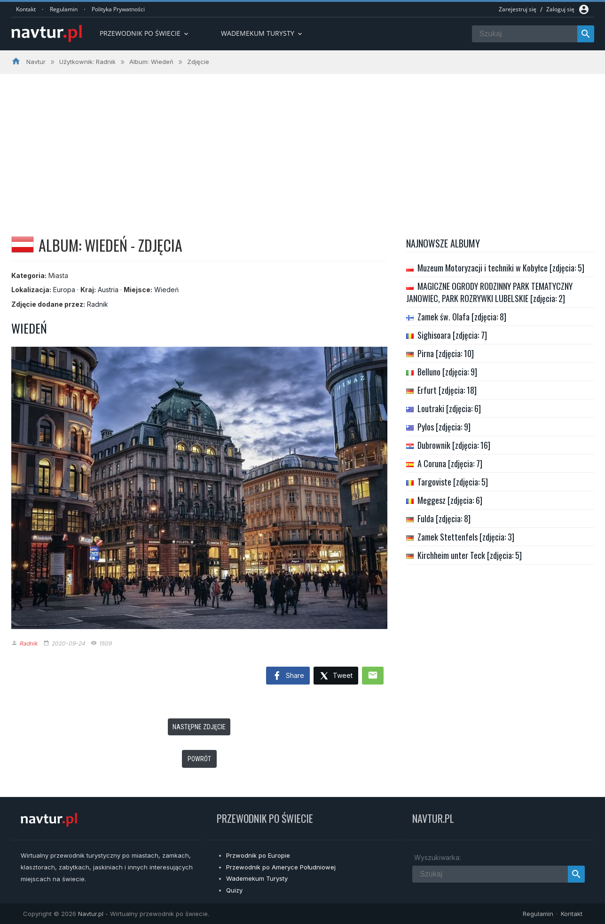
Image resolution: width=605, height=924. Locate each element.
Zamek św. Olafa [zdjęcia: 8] (461, 317)
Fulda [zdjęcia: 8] (444, 518)
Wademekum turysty (262, 33)
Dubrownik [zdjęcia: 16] (453, 445)
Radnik (97, 304)
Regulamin (64, 9)
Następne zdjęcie (199, 727)
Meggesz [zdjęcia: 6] (449, 500)
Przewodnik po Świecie (145, 33)
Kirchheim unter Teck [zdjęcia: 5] (469, 555)
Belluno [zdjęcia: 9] (447, 372)
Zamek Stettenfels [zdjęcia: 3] (465, 537)
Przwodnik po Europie (258, 855)
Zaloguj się (560, 9)
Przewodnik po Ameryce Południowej (281, 867)
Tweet (336, 676)
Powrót (199, 759)
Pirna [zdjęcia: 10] (445, 353)
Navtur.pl (90, 913)
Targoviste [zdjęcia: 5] (452, 482)
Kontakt (26, 9)
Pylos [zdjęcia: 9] (444, 427)
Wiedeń (166, 290)
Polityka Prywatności (118, 9)
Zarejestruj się (517, 9)
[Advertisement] (303, 144)
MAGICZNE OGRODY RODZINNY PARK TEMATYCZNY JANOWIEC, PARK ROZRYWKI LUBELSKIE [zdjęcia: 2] (489, 292)
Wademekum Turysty (257, 878)
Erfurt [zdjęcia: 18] (447, 390)
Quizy (234, 890)
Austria (108, 290)
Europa (64, 290)
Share (288, 676)
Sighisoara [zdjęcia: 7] (452, 335)
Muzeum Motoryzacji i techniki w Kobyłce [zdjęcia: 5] (500, 268)
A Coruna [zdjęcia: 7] (449, 463)
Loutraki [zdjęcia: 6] (449, 408)
